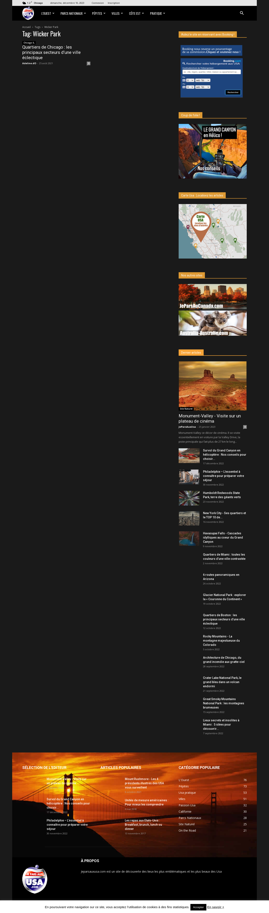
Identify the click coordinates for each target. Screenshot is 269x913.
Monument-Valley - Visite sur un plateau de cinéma (210, 418)
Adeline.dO (29, 63)
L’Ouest (47, 13)
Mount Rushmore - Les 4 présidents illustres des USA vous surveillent (144, 783)
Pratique (157, 13)
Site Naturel (186, 408)
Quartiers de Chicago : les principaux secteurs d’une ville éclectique (51, 52)
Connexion (98, 2)
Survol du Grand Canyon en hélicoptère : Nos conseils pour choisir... (224, 454)
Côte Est (136, 13)
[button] (242, 14)
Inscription (114, 2)
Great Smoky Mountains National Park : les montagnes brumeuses (223, 703)
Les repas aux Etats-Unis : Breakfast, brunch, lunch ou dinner (143, 825)
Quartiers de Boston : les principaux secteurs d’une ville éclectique (224, 619)
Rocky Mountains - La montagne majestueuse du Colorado (221, 640)
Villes (117, 13)
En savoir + (215, 907)
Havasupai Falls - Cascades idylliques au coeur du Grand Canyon (223, 537)
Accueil (26, 27)
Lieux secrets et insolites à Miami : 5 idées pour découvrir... (221, 724)
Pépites (98, 13)
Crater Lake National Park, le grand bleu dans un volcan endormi (222, 682)
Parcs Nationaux (73, 13)
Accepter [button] (198, 907)
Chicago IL (29, 42)
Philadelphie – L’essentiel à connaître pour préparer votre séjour (223, 476)
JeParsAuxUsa (187, 426)
